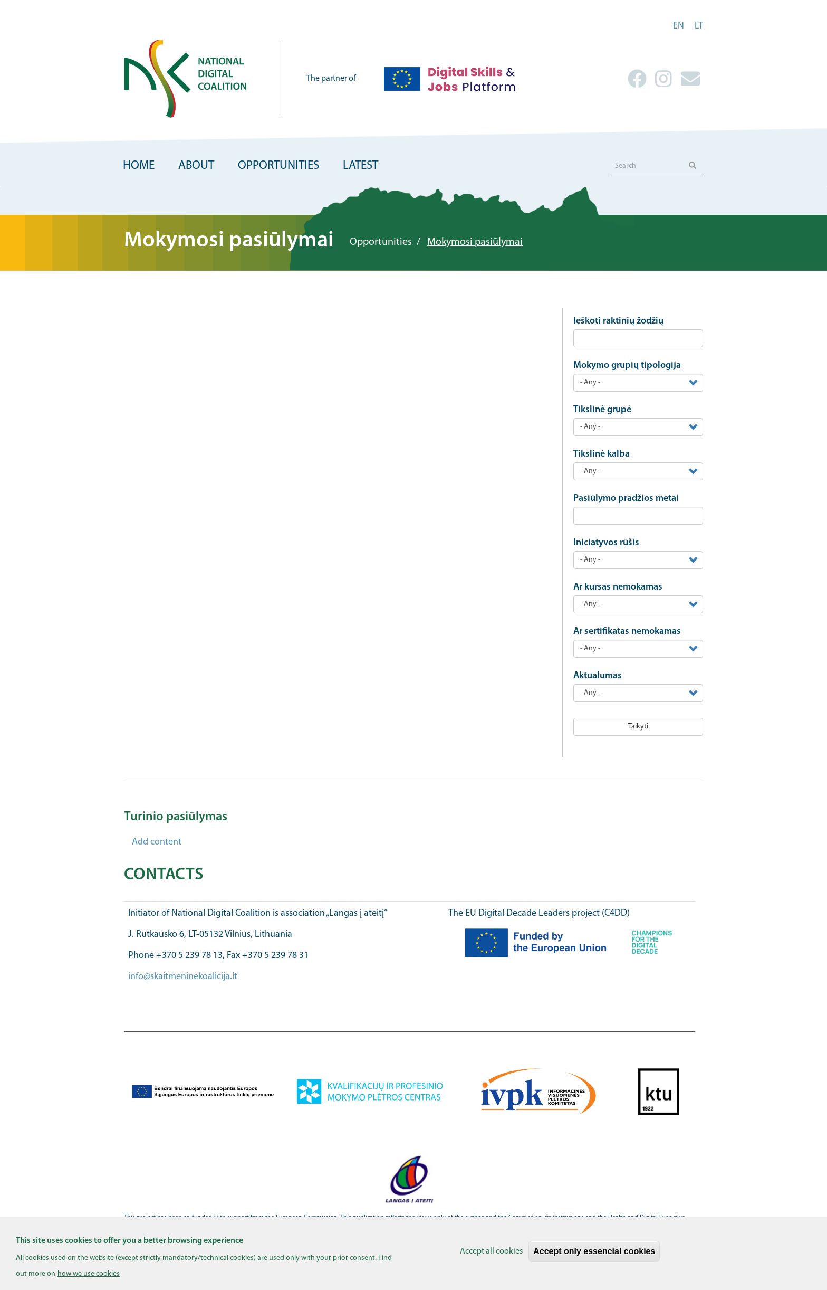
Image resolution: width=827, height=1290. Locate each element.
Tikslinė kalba (601, 454)
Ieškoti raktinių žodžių (618, 321)
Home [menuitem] (139, 166)
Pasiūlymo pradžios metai (626, 499)
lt (699, 26)
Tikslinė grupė (602, 410)
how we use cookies (88, 1278)
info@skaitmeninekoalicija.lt (182, 977)
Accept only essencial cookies (594, 1255)
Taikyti (638, 727)
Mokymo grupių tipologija (627, 366)
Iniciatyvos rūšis (606, 543)
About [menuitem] (196, 166)
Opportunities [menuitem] (278, 166)
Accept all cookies (491, 1256)
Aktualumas (597, 676)
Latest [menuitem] (360, 166)
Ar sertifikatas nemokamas (627, 632)
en (678, 26)
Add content (156, 842)
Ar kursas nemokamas (617, 587)
